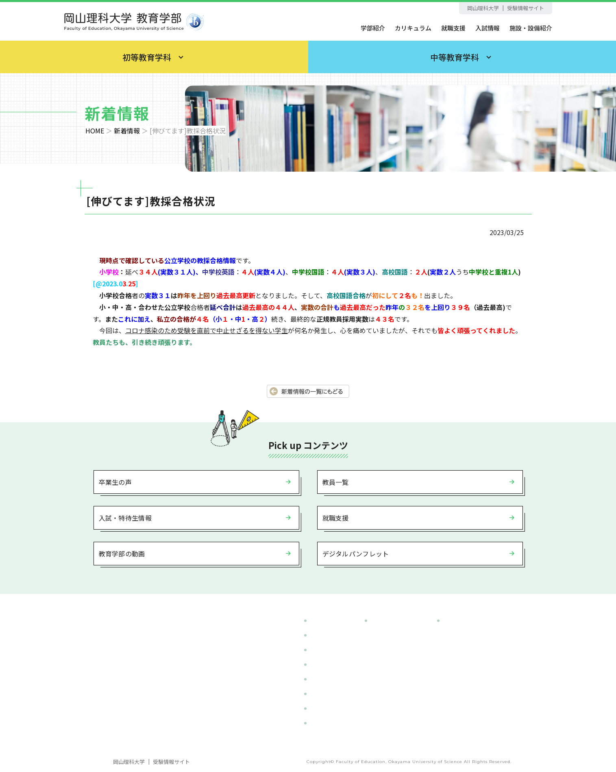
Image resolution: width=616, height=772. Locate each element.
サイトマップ (328, 723)
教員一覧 (335, 482)
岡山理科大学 (483, 8)
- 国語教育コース (468, 650)
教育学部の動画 (122, 553)
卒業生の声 (115, 482)
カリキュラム (413, 28)
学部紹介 (373, 28)
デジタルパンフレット (355, 553)
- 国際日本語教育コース (477, 664)
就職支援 (453, 28)
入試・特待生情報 (125, 518)
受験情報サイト (525, 8)
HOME (94, 130)
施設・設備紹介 (530, 28)
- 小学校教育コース (399, 635)
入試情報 (487, 28)
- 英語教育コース (468, 635)
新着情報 (127, 130)
